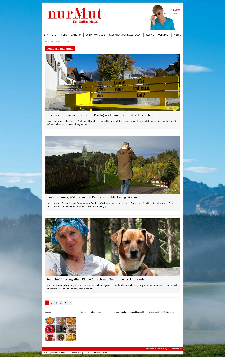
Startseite (50, 34)
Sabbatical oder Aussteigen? (125, 34)
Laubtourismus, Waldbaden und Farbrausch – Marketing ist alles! (92, 197)
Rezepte (150, 34)
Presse (177, 34)
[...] (89, 124)
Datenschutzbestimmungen (158, 348)
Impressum (177, 348)
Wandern (76, 34)
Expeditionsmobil (95, 34)
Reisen (63, 34)
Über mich (163, 34)
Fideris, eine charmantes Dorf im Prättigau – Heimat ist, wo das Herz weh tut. (101, 115)
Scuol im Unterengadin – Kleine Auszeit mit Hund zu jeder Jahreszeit (95, 279)
